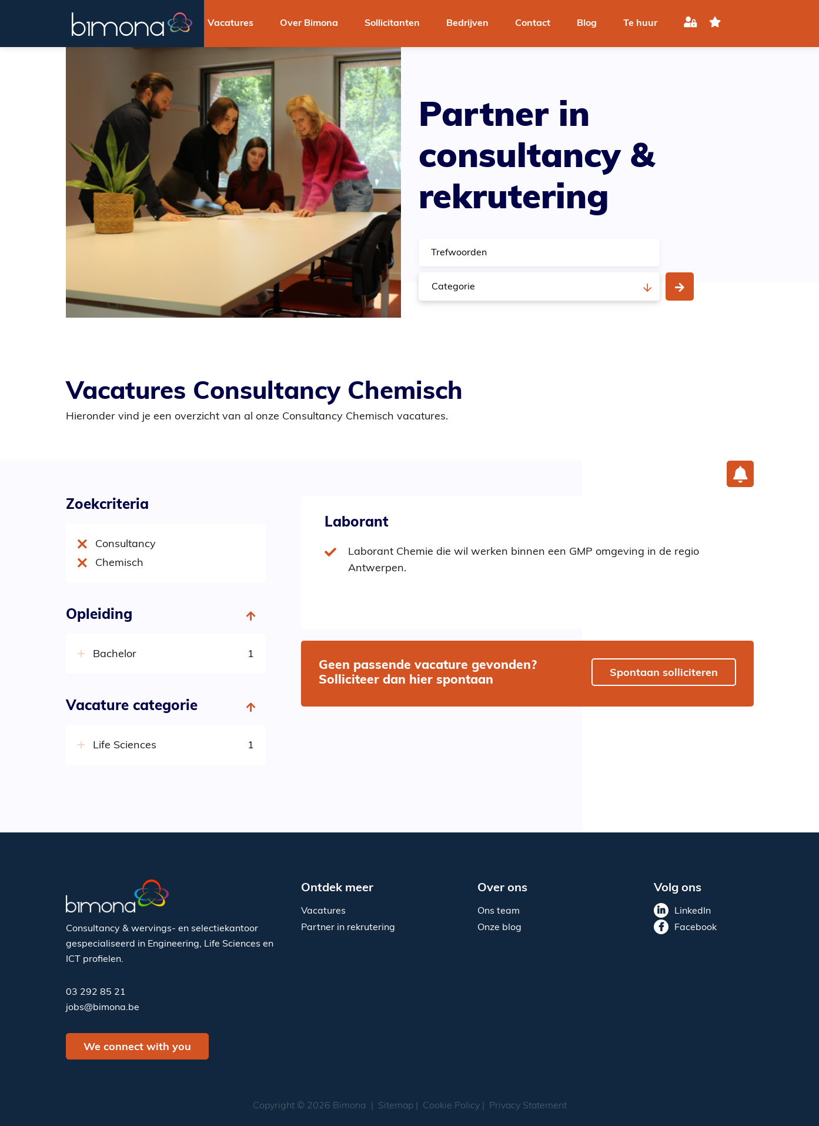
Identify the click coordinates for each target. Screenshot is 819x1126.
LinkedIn (692, 911)
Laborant (357, 523)
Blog (587, 23)
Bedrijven (467, 23)
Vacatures (230, 23)
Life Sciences (126, 745)
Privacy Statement (528, 1106)
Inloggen (690, 24)
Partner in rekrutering (348, 927)
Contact (532, 23)
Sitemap (395, 1106)
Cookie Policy (451, 1106)
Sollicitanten (392, 23)
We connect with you (137, 1047)
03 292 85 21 (96, 992)
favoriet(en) (715, 24)
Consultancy (125, 544)
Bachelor (116, 654)
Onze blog (499, 927)
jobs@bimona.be (102, 1007)
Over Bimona (309, 23)
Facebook (695, 927)
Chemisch (119, 563)
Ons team (498, 911)
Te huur (640, 23)
